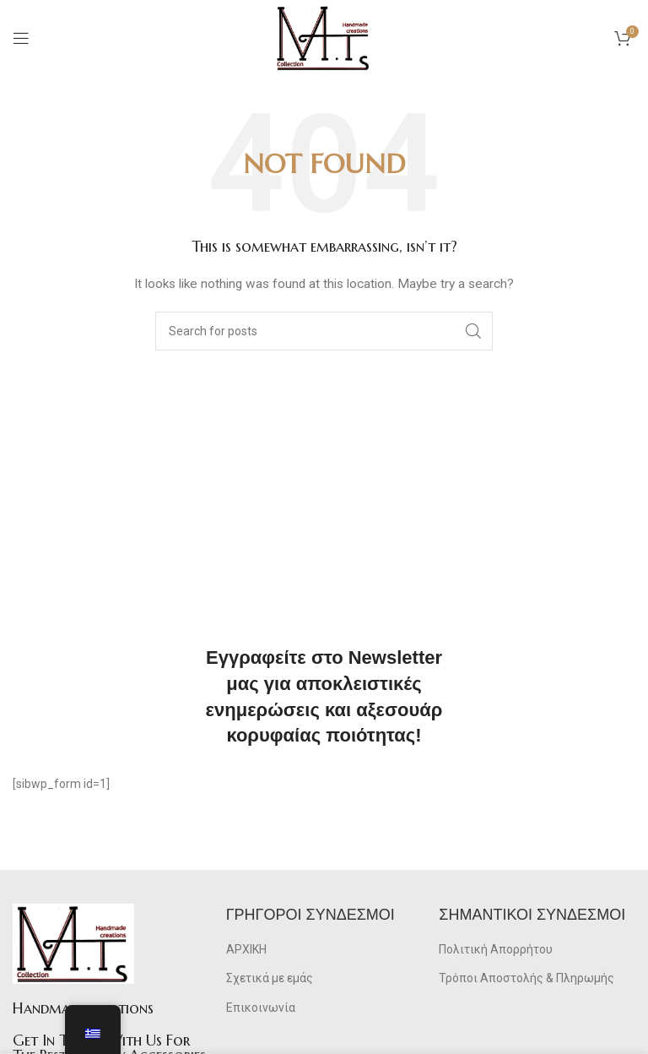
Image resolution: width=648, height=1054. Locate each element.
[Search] (324, 331)
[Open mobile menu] (21, 38)
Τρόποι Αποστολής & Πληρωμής (526, 978)
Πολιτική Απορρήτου (496, 949)
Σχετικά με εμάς (269, 978)
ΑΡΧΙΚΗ (246, 949)
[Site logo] (324, 37)
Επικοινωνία (260, 1007)
